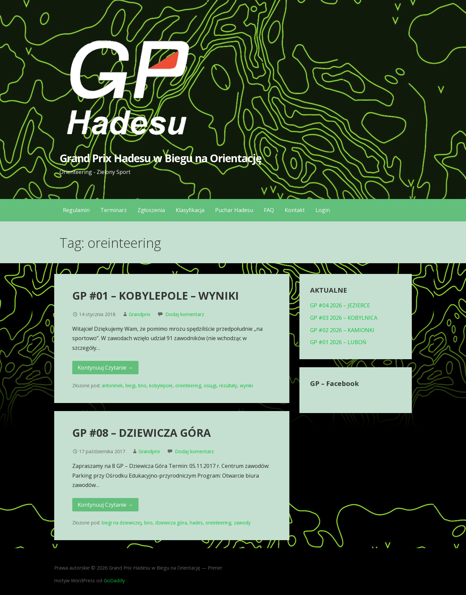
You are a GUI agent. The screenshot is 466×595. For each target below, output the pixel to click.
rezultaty (228, 385)
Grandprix (140, 314)
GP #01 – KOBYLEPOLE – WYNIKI (155, 295)
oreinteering (188, 385)
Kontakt (295, 210)
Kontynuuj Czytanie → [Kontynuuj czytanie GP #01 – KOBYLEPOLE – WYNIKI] (105, 367)
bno (142, 385)
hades (196, 522)
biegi (130, 385)
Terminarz (113, 210)
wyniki (246, 385)
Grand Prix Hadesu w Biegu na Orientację (161, 158)
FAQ (269, 210)
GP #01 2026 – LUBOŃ (338, 342)
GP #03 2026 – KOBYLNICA (343, 317)
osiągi (210, 385)
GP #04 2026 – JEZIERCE (340, 305)
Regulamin (76, 210)
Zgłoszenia (151, 210)
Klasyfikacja (190, 210)
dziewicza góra (171, 522)
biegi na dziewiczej (122, 522)
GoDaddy (114, 580)
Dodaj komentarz (184, 314)
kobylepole (161, 385)
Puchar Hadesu (234, 210)
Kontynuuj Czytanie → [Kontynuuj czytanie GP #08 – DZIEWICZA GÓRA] (105, 504)
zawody (242, 522)
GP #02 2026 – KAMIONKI (342, 330)
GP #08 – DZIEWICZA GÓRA (141, 432)
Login (322, 210)
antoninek (112, 385)
